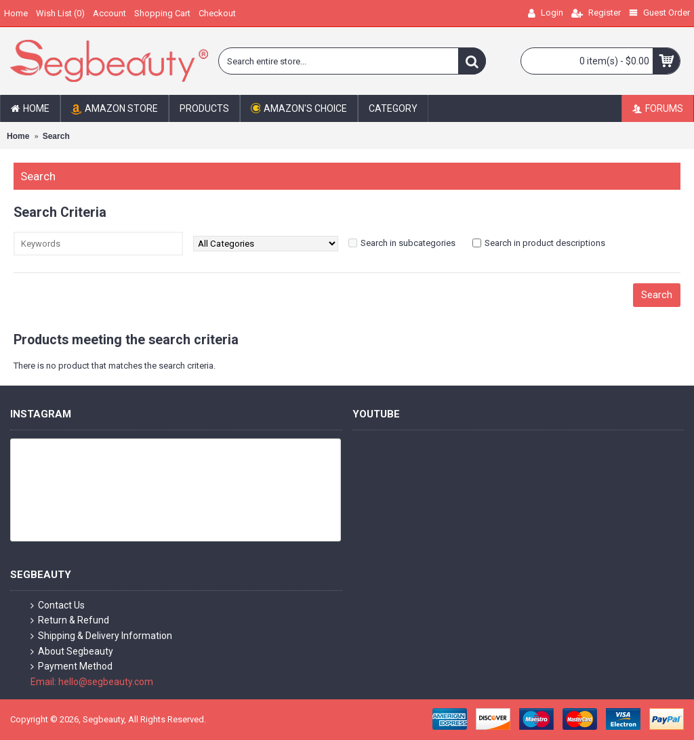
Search (56, 136)
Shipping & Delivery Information (101, 636)
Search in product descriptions (545, 243)
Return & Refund (69, 620)
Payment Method (71, 666)
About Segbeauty (71, 651)
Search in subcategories (408, 243)
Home (18, 136)
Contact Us (57, 605)
